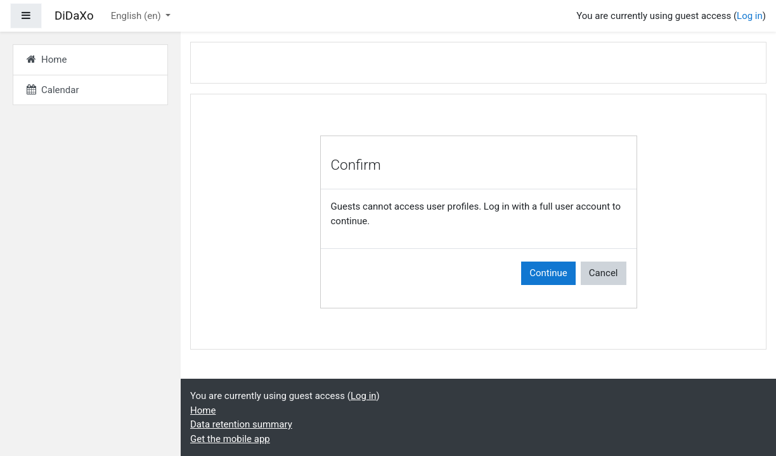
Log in (750, 16)
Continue (548, 273)
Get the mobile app (230, 439)
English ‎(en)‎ (137, 16)
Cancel (603, 273)
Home (203, 410)
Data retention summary (241, 424)
